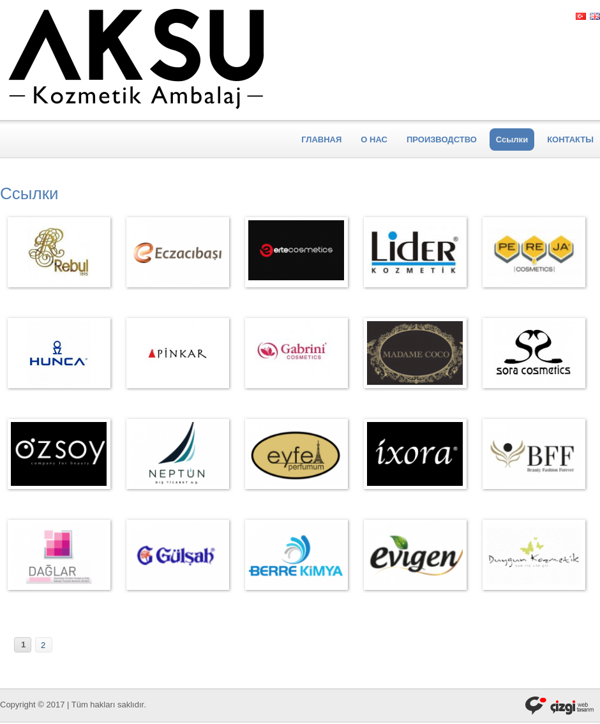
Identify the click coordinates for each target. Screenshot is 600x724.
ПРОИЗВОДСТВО (442, 139)
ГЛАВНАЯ (321, 139)
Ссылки (512, 139)
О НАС (374, 139)
